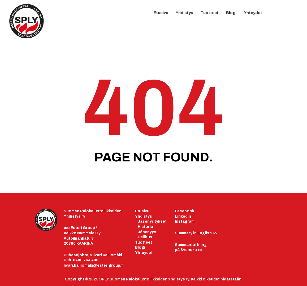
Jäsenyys (147, 232)
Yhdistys (184, 13)
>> (196, 233)
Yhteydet (253, 13)
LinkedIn (281, 15)
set (163, 221)
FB (271, 15)
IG (292, 15)
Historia (145, 227)
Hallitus (145, 237)
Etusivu (160, 13)
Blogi (231, 13)
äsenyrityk (150, 221)
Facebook (184, 211)
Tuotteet (210, 13)
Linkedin (183, 216)
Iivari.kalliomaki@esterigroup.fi (94, 265)
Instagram (184, 221)
